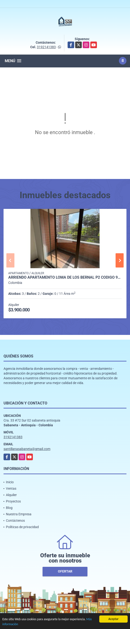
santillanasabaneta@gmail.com (27, 449)
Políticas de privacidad (22, 527)
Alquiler (11, 495)
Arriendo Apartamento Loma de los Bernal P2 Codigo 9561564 (65, 277)
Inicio (10, 482)
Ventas (11, 488)
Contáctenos (15, 520)
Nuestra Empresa (18, 514)
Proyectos (13, 501)
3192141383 (46, 47)
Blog (9, 508)
